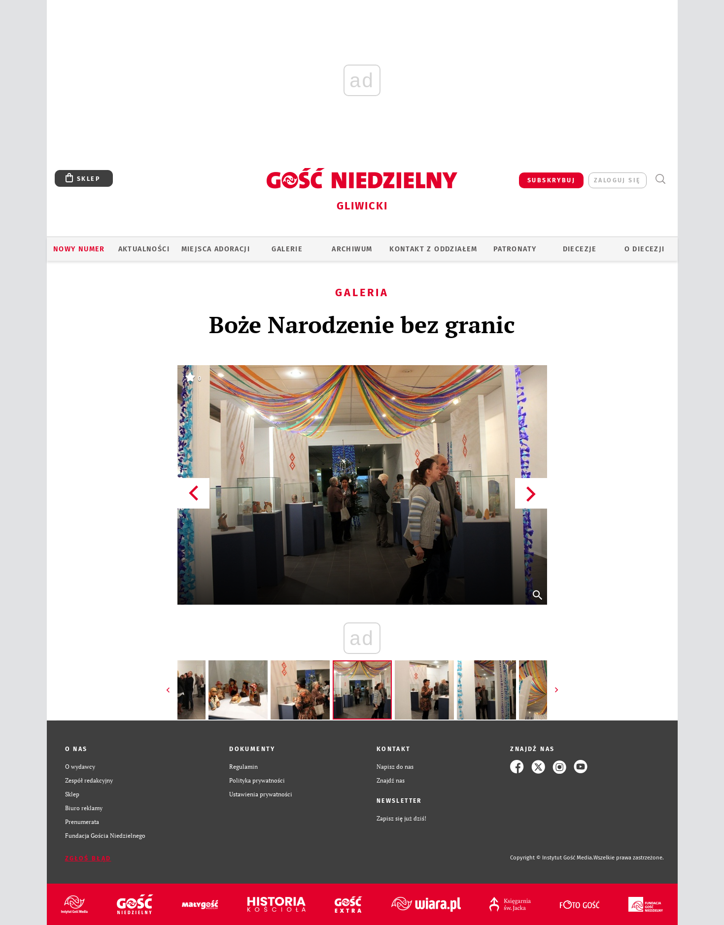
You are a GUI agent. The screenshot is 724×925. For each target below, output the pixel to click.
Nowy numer (79, 248)
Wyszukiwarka (661, 179)
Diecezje (580, 248)
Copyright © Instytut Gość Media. (551, 858)
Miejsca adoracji (215, 248)
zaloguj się (617, 180)
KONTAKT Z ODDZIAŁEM (433, 248)
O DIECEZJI (644, 248)
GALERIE (287, 248)
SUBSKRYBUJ (551, 180)
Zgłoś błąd (88, 858)
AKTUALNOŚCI (144, 248)
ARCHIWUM (352, 248)
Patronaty (515, 248)
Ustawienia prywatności (260, 794)
